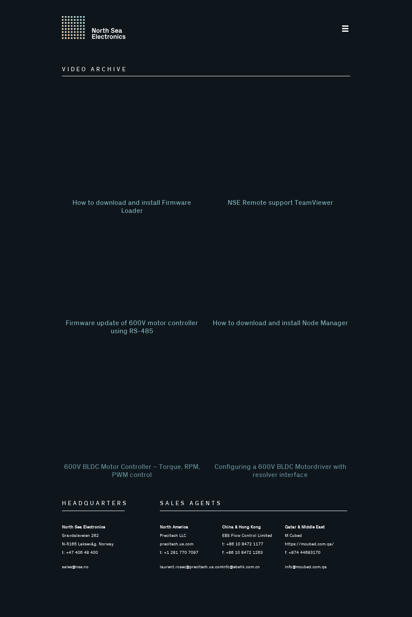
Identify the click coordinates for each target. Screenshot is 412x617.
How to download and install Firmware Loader (131, 221)
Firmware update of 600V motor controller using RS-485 (132, 342)
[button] (346, 29)
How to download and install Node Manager (280, 338)
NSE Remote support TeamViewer (280, 217)
